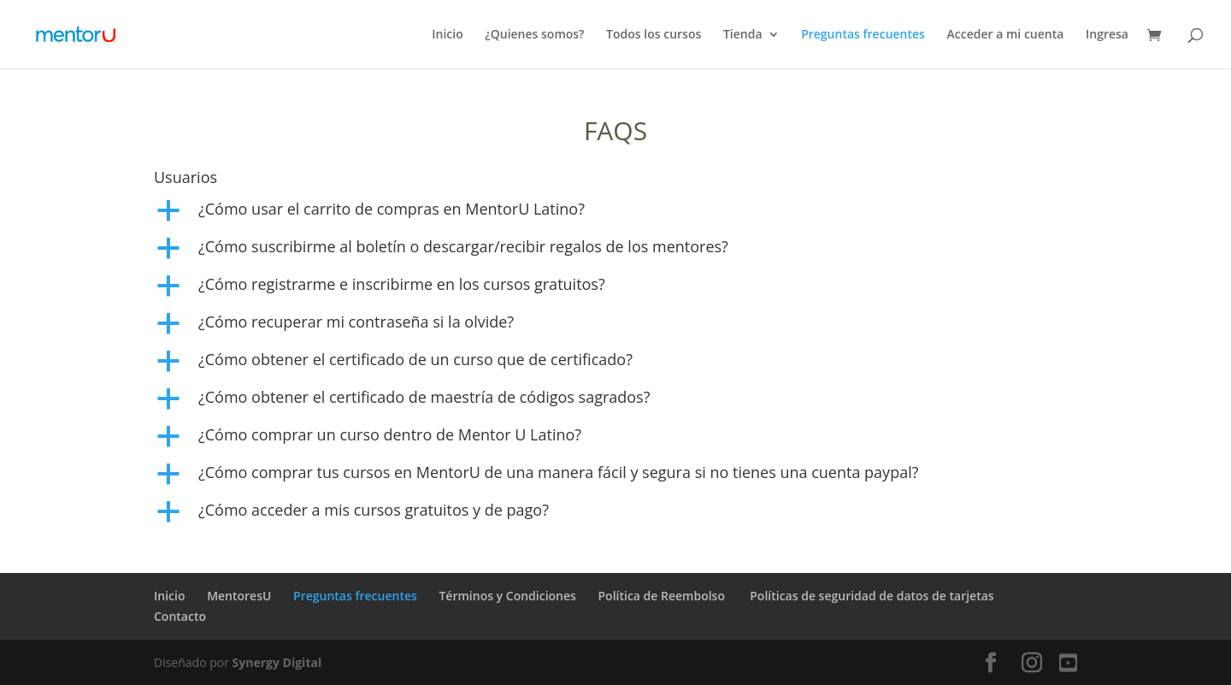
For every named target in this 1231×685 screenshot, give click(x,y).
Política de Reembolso (663, 596)
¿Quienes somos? (534, 35)
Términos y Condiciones (507, 596)
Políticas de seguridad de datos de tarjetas (871, 596)
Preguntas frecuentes (863, 35)
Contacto (180, 616)
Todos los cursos (653, 35)
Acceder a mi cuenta (1005, 35)
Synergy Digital (277, 662)
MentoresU (239, 596)
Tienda (743, 35)
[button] (615, 213)
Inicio (447, 35)
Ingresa (1107, 35)
